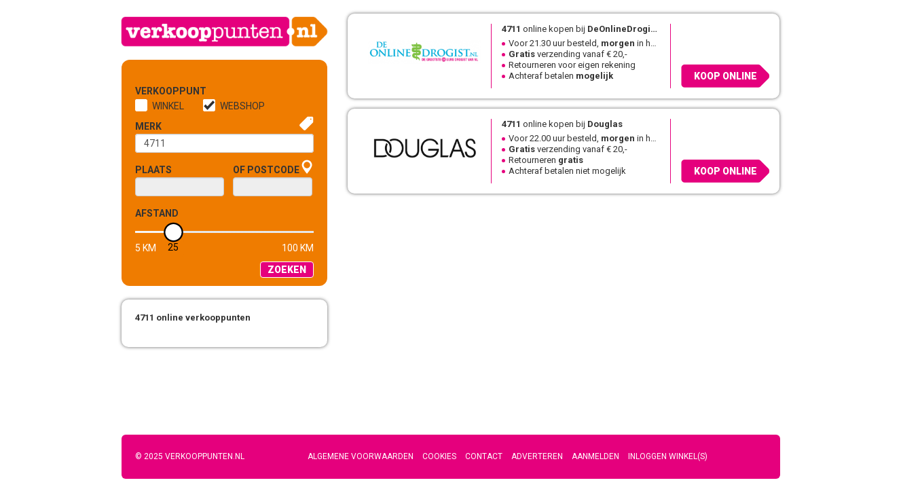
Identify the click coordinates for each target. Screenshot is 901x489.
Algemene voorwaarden (360, 456)
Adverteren (537, 456)
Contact (483, 456)
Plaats (153, 169)
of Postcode (266, 169)
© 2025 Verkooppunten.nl (189, 456)
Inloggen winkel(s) (667, 456)
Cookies (439, 456)
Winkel (168, 106)
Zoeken (287, 269)
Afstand (157, 213)
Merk (148, 126)
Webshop (242, 106)
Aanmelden (595, 456)
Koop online (725, 76)
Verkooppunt (157, 91)
